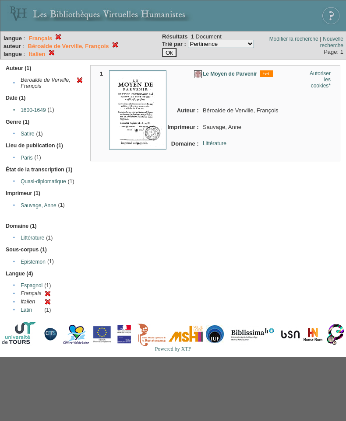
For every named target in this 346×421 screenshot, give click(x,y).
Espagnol (31, 285)
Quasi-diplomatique (43, 181)
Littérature (32, 238)
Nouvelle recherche (331, 42)
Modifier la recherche (293, 39)
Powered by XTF (173, 349)
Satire (27, 134)
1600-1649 (33, 110)
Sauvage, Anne (38, 205)
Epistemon (33, 262)
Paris (26, 158)
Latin (26, 310)
